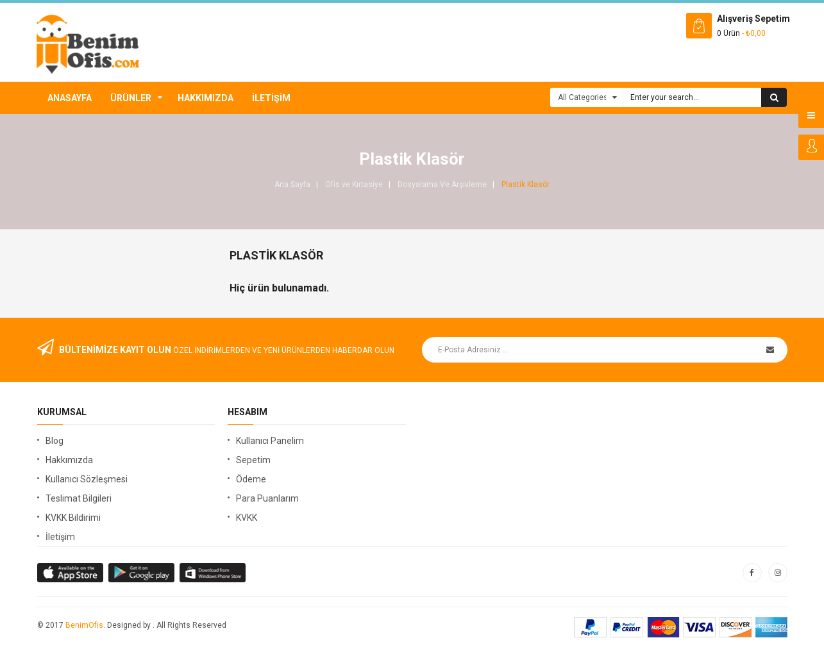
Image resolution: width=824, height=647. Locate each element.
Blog (54, 441)
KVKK (246, 517)
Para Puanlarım (267, 498)
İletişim (271, 98)
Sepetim (253, 460)
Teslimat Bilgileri (79, 498)
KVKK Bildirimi (73, 517)
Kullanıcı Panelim (270, 441)
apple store (142, 572)
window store (213, 572)
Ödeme (251, 479)
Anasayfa (69, 98)
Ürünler (130, 98)
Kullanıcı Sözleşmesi (87, 479)
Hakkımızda (205, 98)
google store (71, 572)
